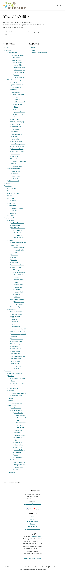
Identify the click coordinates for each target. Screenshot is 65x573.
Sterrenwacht (18, 457)
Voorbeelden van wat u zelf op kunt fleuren (19, 250)
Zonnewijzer (18, 452)
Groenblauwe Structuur (18, 356)
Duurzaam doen (16, 267)
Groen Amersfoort (10, 218)
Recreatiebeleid (16, 349)
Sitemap (33, 48)
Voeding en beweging (17, 122)
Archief (13, 201)
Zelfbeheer (14, 245)
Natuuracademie (16, 171)
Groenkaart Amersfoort (18, 331)
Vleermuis (11, 196)
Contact (10, 400)
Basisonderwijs (12, 53)
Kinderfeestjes (18, 413)
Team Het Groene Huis (15, 373)
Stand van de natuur (17, 339)
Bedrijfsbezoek (15, 92)
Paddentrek (11, 203)
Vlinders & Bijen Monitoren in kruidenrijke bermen (18, 161)
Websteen (43, 569)
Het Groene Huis (16, 408)
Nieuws (10, 398)
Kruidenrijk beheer (16, 341)
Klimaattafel (15, 119)
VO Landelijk (15, 139)
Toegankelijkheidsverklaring (39, 53)
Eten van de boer (16, 124)
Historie (16, 440)
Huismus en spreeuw (14, 193)
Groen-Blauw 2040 (16, 312)
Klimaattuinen (18, 445)
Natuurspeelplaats (19, 435)
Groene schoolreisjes (17, 55)
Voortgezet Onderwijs (14, 80)
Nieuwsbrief (11, 472)
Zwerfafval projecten (17, 94)
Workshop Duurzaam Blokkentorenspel (19, 99)
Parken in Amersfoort (17, 223)
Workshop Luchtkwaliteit (18, 146)
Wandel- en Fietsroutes (18, 228)
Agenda (7, 183)
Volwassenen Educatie (15, 169)
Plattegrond (18, 442)
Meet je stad (15, 129)
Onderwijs (8, 50)
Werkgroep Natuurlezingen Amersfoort (15, 176)
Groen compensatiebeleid (18, 329)
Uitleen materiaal (13, 181)
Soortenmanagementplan (18, 344)
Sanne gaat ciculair (19, 270)
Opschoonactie (18, 287)
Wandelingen (18, 437)
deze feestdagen (36, 536)
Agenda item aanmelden (32, 529)
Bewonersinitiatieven (17, 265)
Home (7, 48)
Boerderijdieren (18, 467)
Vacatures (11, 376)
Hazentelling (12, 205)
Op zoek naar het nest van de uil (21, 417)
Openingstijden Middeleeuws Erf (32, 558)
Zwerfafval (14, 255)
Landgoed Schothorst (17, 410)
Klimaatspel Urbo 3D (17, 149)
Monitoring (8, 186)
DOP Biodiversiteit (16, 314)
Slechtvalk (11, 198)
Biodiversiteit (15, 156)
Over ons (8, 371)
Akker (16, 470)
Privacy (33, 50)
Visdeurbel (11, 215)
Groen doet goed (16, 358)
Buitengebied (15, 346)
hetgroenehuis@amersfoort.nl (32, 504)
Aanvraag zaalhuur (16, 396)
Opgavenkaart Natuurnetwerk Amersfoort (15, 319)
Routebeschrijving (16, 403)
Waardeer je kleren (16, 166)
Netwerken (14, 257)
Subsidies (14, 260)
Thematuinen (18, 447)
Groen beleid (12, 309)
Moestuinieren (15, 57)
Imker (16, 455)
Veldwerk (14, 90)
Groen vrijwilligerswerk (18, 307)
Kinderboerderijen (16, 225)
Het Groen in (12, 220)
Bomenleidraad (15, 326)
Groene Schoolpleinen (17, 299)
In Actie (10, 240)
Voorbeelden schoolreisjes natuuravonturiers (19, 65)
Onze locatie (12, 405)
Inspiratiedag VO (16, 87)
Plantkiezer (14, 262)
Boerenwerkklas (16, 127)
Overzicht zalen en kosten (18, 393)
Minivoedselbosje (19, 450)
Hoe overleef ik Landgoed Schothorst (21, 425)
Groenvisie (14, 324)
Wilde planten (12, 213)
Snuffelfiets (14, 131)
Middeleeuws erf (16, 460)
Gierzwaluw (11, 191)
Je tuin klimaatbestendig (18, 243)
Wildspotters (12, 188)
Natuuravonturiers (16, 60)
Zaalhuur (11, 391)
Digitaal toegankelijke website (28, 569)
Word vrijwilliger (13, 388)
